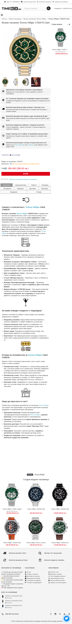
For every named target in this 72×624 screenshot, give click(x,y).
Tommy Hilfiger (33, 207)
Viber (16, 145)
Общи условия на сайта (56, 580)
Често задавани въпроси (56, 576)
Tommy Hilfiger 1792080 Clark (36, 509)
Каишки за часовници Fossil (13, 596)
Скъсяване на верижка (33, 580)
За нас (28, 572)
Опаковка (45, 185)
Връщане (45, 188)
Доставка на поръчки (32, 576)
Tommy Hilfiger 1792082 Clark (60, 509)
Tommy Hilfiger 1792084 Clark (12, 542)
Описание (6, 185)
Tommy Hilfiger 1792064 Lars (60, 542)
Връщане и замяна (55, 574)
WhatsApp (22, 145)
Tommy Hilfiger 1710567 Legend (61, 49)
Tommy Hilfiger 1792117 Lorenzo (36, 542)
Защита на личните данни (57, 582)
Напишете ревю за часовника (26, 179)
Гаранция (20, 188)
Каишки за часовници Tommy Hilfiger (14, 600)
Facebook (30, 145)
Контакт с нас (53, 572)
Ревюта (34, 185)
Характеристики (20, 185)
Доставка (32, 188)
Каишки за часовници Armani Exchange (14, 605)
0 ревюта (12, 179)
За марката (7, 188)
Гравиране (13, 192)
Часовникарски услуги (56, 578)
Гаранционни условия (32, 578)
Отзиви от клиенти (31, 574)
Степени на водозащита (33, 582)
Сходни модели (56, 24)
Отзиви (38, 192)
